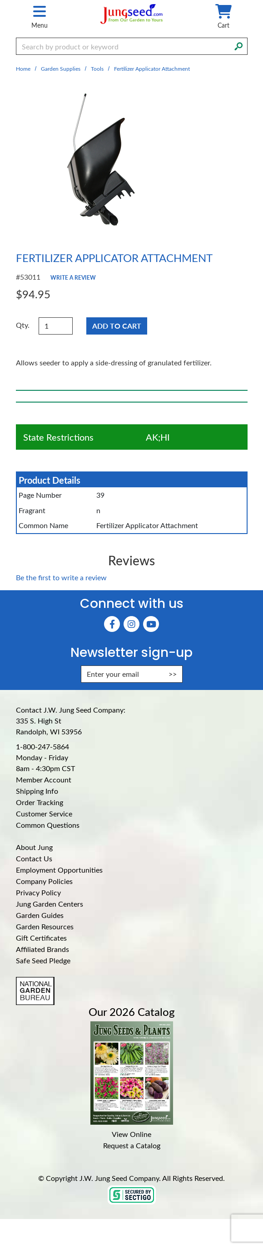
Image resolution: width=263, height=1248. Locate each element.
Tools (97, 68)
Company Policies (44, 881)
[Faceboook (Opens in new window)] (112, 624)
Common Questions (47, 825)
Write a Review (73, 277)
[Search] (238, 45)
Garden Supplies (60, 68)
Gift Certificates (41, 937)
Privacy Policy (38, 892)
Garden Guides (40, 915)
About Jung (34, 847)
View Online (131, 1134)
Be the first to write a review (61, 577)
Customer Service (44, 813)
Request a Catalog (131, 1145)
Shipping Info (37, 791)
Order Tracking (39, 802)
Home (23, 68)
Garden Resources (45, 926)
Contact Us (34, 858)
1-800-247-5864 (42, 746)
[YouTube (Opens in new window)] (151, 624)
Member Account (43, 779)
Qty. (23, 325)
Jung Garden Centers (49, 903)
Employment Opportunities (59, 869)
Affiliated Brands (42, 949)
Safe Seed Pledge (43, 960)
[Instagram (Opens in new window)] (131, 624)
